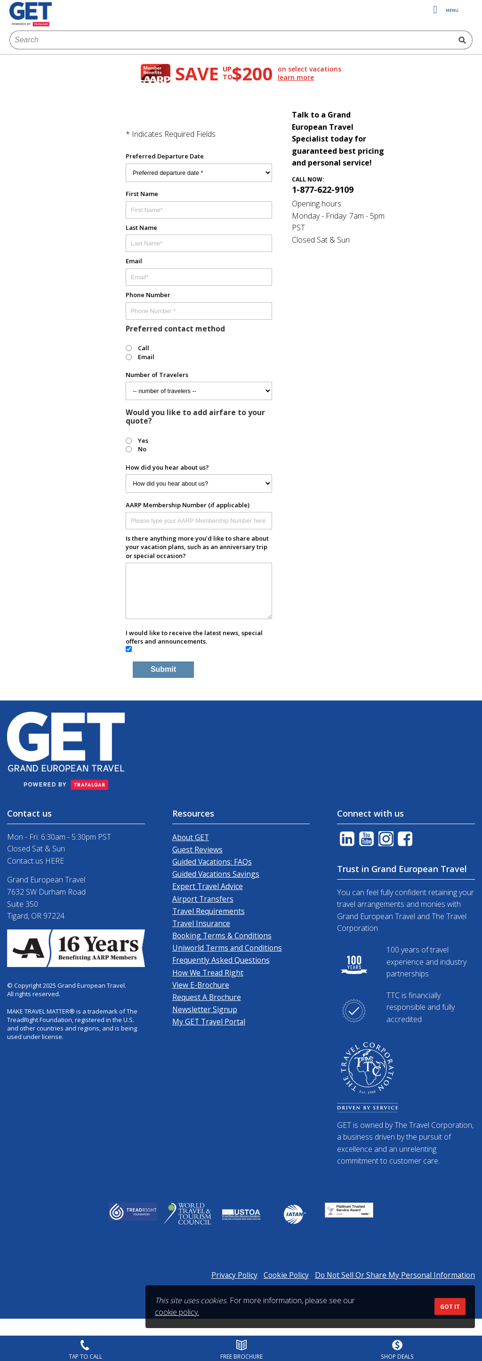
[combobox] (230, 40)
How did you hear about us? (167, 467)
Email (134, 261)
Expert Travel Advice (207, 886)
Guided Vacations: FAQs (212, 862)
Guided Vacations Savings (215, 874)
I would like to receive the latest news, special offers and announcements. (194, 637)
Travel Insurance (201, 923)
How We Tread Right (207, 973)
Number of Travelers (157, 374)
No (142, 449)
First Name (142, 193)
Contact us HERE (35, 861)
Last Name (141, 227)
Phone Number (148, 295)
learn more (296, 77)
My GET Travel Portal (208, 1021)
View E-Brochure (200, 985)
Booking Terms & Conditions (222, 935)
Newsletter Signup (204, 1009)
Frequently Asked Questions (221, 960)
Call (143, 348)
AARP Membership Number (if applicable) (187, 505)
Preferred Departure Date (165, 156)
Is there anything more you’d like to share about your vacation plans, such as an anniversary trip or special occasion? (197, 546)
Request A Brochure (206, 997)
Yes (143, 440)
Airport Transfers (202, 899)
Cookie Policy (286, 1275)
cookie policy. (177, 1312)
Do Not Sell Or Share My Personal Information (395, 1275)
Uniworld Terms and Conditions (227, 948)
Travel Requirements (208, 911)
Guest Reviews (197, 849)
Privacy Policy (234, 1275)
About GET (190, 837)
